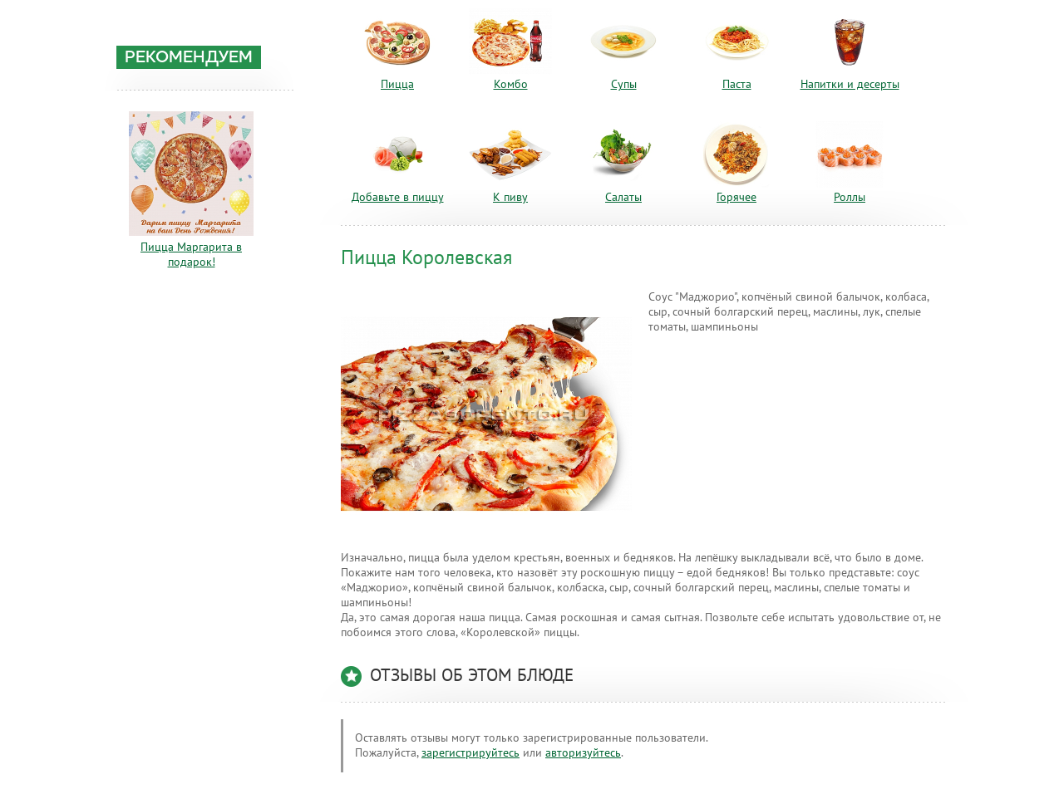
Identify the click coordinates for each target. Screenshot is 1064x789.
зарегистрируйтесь (470, 753)
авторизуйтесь (583, 753)
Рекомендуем (189, 58)
